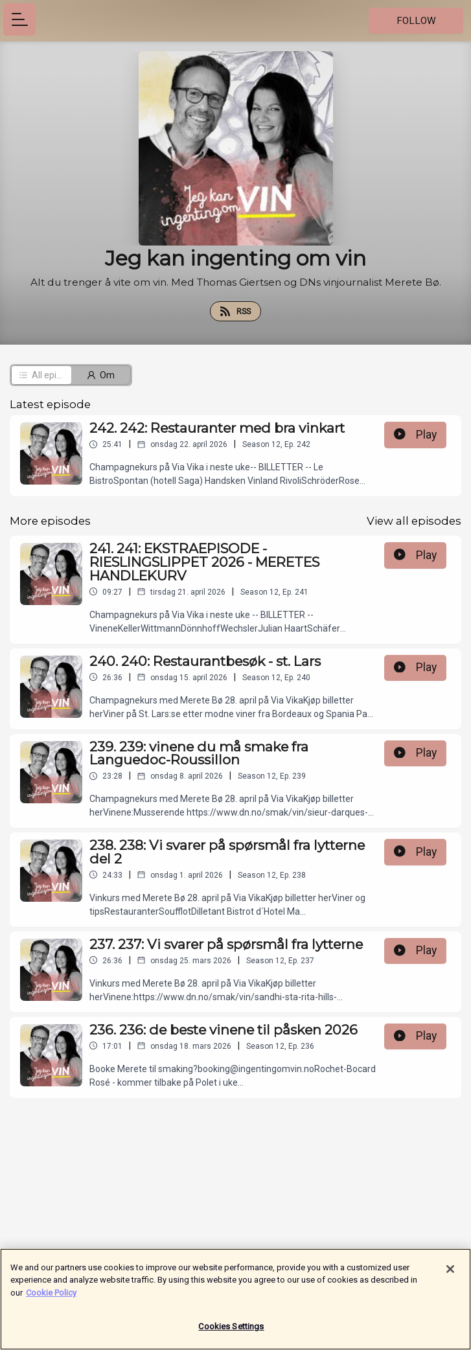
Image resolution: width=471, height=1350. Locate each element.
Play (415, 434)
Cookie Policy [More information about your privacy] (51, 1298)
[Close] (450, 1275)
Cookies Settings (231, 1333)
